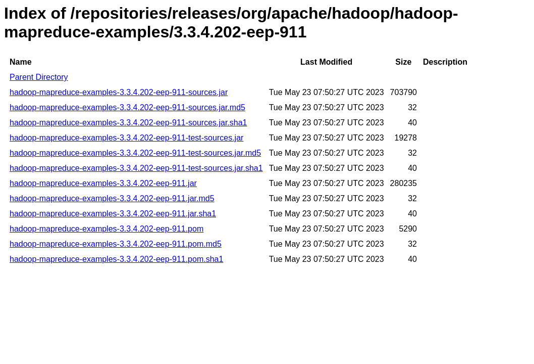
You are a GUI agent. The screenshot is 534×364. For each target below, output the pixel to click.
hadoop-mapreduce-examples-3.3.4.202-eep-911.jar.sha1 (113, 213)
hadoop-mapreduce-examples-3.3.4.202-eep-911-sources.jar (119, 92)
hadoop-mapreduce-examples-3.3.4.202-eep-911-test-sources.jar (126, 137)
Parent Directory (39, 77)
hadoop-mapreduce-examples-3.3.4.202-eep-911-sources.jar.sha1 (128, 122)
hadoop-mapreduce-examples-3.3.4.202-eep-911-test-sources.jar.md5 (135, 153)
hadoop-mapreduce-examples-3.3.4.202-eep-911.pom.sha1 (116, 259)
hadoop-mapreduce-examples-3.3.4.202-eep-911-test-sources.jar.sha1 (136, 168)
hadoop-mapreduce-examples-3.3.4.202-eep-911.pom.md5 (116, 244)
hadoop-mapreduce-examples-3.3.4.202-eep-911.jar (103, 183)
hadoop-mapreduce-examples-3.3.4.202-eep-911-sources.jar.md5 (127, 107)
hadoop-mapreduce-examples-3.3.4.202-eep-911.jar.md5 (112, 198)
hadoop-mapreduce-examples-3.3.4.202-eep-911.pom (106, 228)
